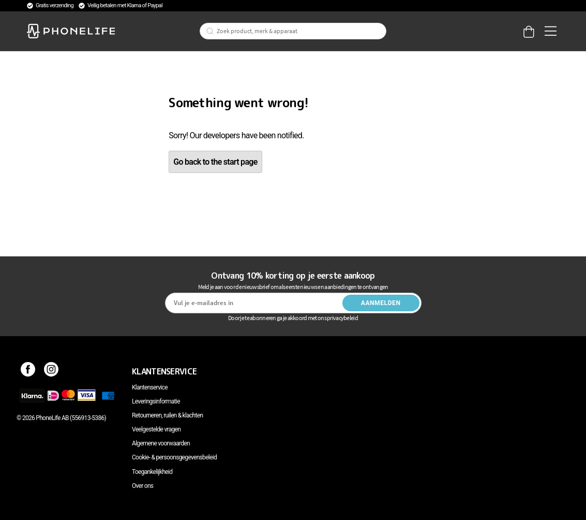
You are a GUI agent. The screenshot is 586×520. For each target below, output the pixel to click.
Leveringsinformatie (156, 401)
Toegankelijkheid (152, 471)
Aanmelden (381, 303)
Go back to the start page (215, 162)
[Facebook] (28, 371)
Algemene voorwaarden (161, 443)
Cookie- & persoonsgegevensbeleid (174, 457)
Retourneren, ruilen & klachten (167, 415)
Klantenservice (150, 387)
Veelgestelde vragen (156, 429)
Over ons (142, 485)
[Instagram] (51, 371)
